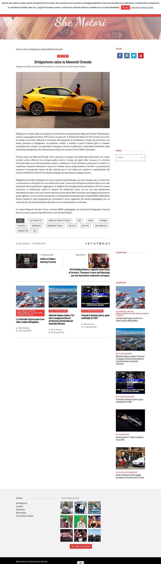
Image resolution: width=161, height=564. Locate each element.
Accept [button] (125, 7)
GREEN (89, 311)
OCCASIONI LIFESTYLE (25, 315)
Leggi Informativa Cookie (142, 7)
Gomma (103, 221)
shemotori (23, 231)
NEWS (65, 56)
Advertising (21, 513)
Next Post (88, 265)
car (79, 221)
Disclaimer (20, 510)
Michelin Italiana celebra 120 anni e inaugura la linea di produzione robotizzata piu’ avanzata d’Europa (61, 319)
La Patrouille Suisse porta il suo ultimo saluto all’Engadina (30, 320)
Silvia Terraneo (23, 244)
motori (85, 226)
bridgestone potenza (59, 221)
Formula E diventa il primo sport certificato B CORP (95, 317)
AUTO (60, 56)
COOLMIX (34, 313)
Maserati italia (55, 226)
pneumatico (101, 226)
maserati (36, 226)
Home (18, 49)
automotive (36, 221)
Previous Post (37, 261)
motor (72, 226)
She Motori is (21, 503)
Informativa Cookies (24, 516)
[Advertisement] (130, 104)
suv (35, 231)
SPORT (100, 311)
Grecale (22, 226)
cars (90, 221)
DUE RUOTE (124, 472)
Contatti (19, 506)
